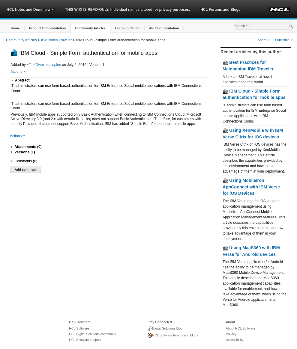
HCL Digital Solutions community (92, 334)
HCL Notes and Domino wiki (31, 9)
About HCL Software (240, 328)
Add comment (25, 169)
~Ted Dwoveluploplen (44, 65)
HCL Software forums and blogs (172, 335)
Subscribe (284, 40)
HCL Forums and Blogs (220, 9)
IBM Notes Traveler (56, 40)
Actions (18, 72)
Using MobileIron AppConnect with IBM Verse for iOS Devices (251, 187)
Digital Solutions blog (164, 329)
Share (264, 40)
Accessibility (235, 340)
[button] (15, 28)
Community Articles (21, 40)
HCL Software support (85, 340)
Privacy (231, 334)
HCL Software (79, 328)
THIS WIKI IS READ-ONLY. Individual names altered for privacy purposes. (127, 9)
